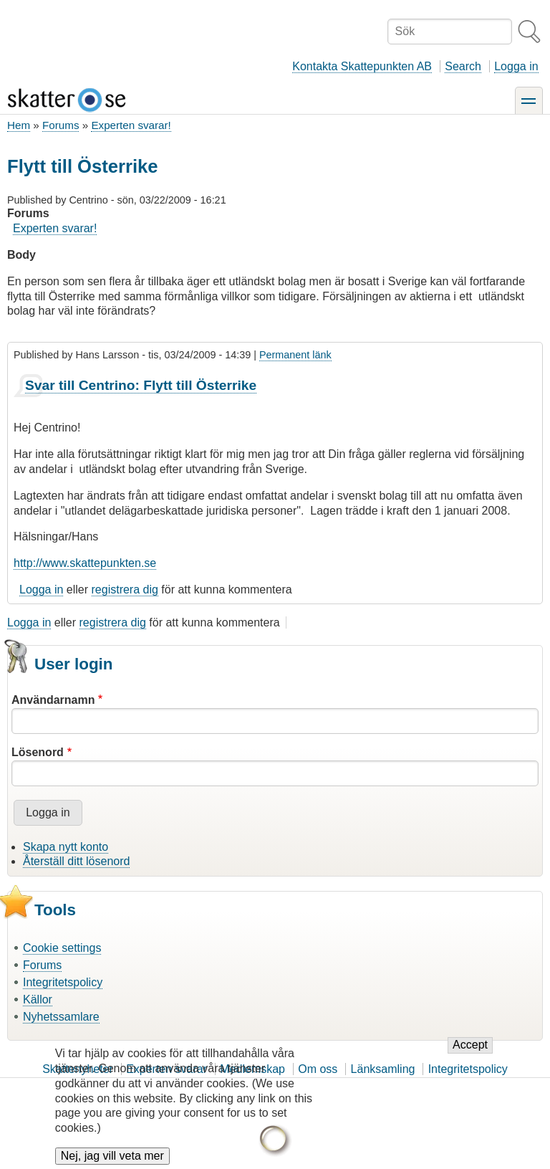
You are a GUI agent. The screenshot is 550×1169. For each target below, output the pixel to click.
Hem (18, 125)
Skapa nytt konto (65, 847)
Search (463, 66)
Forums (60, 125)
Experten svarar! (130, 125)
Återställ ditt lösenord (76, 861)
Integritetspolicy (62, 982)
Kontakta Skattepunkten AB (362, 66)
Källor (37, 999)
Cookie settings (62, 948)
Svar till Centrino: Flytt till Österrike (140, 385)
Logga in (516, 66)
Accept (470, 1057)
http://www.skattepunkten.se (85, 563)
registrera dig (125, 589)
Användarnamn (53, 700)
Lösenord (37, 752)
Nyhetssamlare (61, 1017)
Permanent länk (295, 355)
